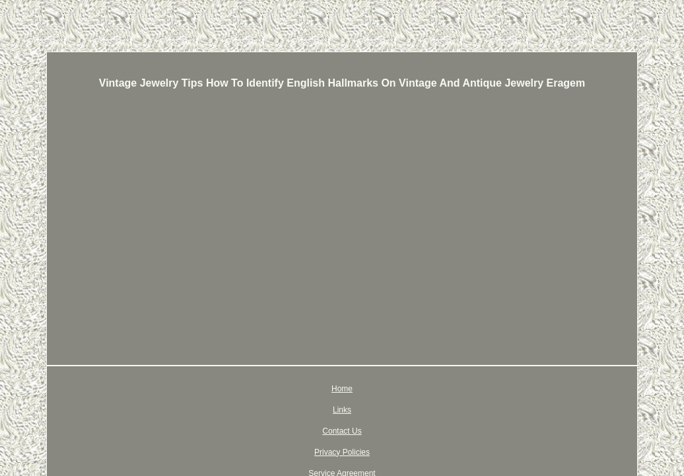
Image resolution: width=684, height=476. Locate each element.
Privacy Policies (356, 388)
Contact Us (292, 388)
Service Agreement (432, 388)
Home (212, 388)
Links (248, 388)
